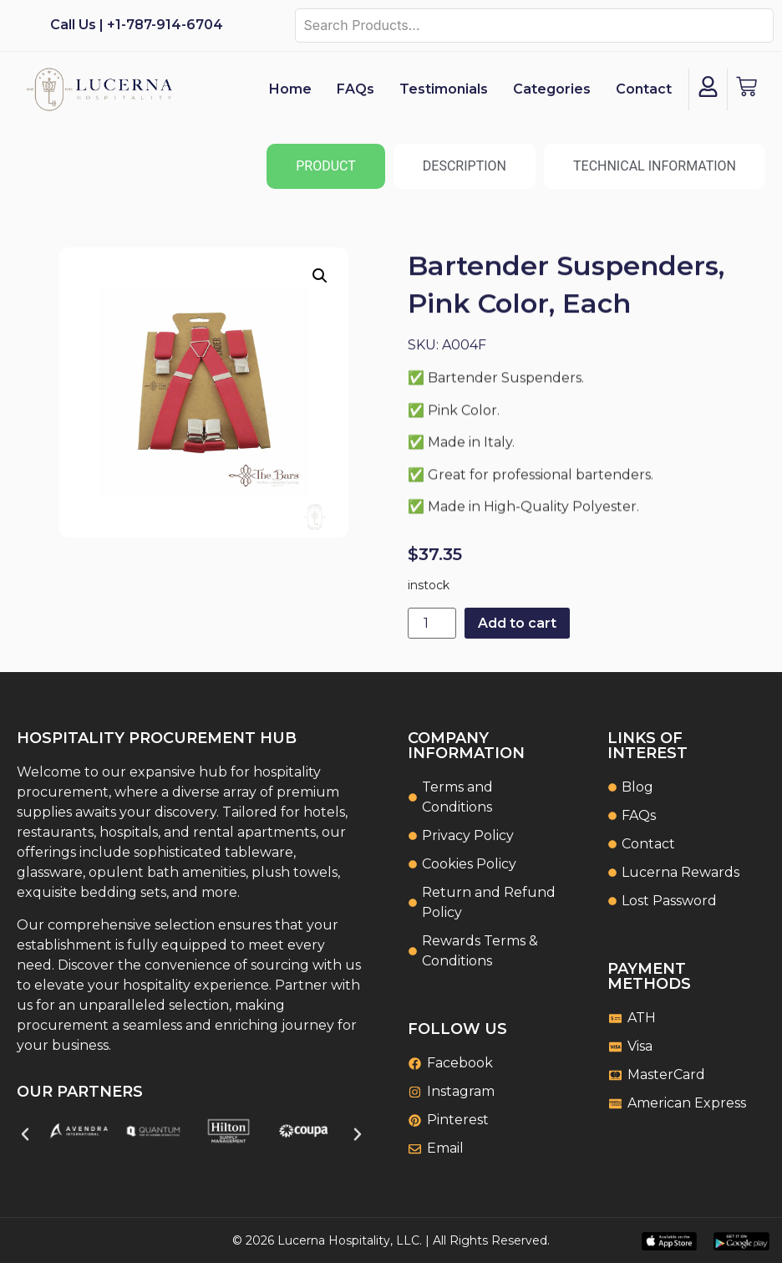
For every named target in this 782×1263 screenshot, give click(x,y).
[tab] (326, 166)
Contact (644, 89)
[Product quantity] (432, 623)
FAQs (355, 89)
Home (290, 89)
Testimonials (443, 89)
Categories (552, 89)
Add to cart (517, 623)
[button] (320, 276)
